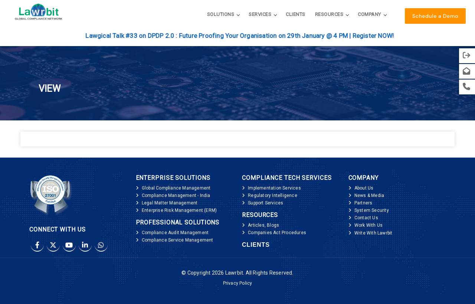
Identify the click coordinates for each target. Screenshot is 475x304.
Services (260, 14)
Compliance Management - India (176, 195)
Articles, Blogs (263, 225)
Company (369, 14)
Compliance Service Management (177, 240)
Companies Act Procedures (277, 232)
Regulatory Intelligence (272, 195)
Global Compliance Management (176, 188)
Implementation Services (274, 188)
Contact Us (366, 217)
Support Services (265, 203)
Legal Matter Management (170, 203)
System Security (371, 210)
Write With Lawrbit (373, 233)
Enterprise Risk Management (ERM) (179, 210)
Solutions (221, 14)
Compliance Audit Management (175, 232)
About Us (364, 188)
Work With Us (368, 225)
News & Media (369, 195)
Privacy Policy (237, 283)
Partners (363, 203)
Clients (295, 14)
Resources (329, 14)
